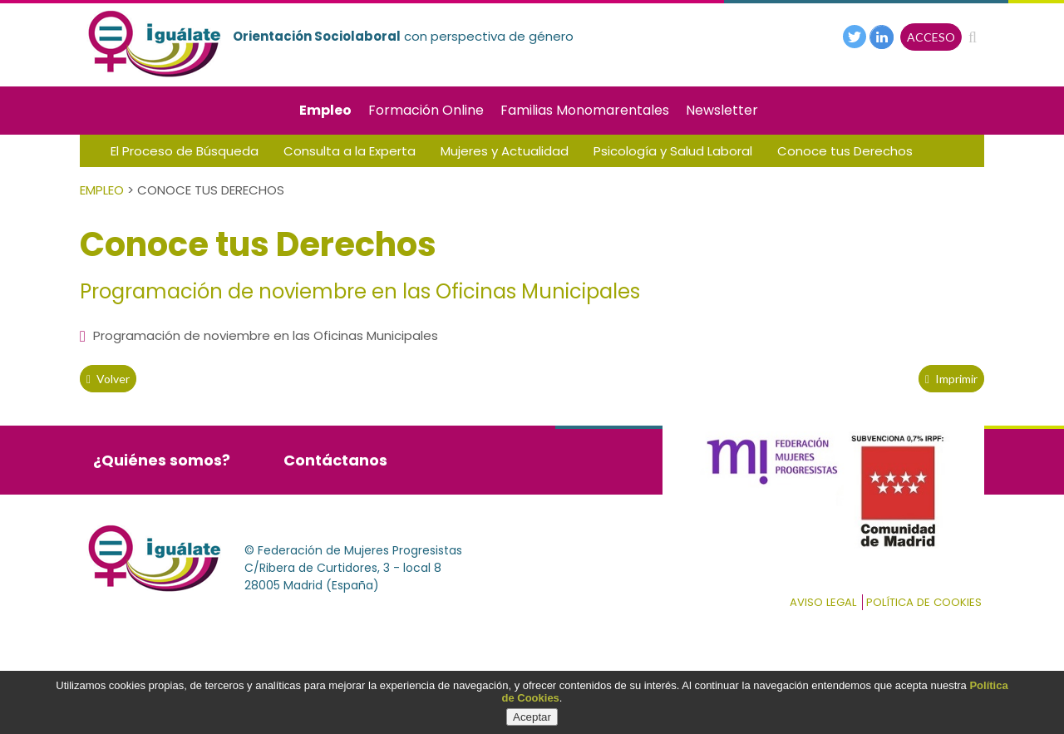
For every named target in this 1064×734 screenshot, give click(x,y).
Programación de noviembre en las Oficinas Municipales (259, 335)
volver (108, 379)
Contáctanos (335, 460)
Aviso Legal (823, 602)
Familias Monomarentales (584, 110)
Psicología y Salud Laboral (673, 151)
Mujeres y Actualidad (505, 151)
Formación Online (426, 110)
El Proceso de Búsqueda (185, 151)
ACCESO (931, 37)
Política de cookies (924, 602)
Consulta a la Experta (349, 151)
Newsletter (722, 110)
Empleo (325, 110)
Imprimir (951, 379)
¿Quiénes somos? (161, 460)
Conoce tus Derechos (845, 151)
